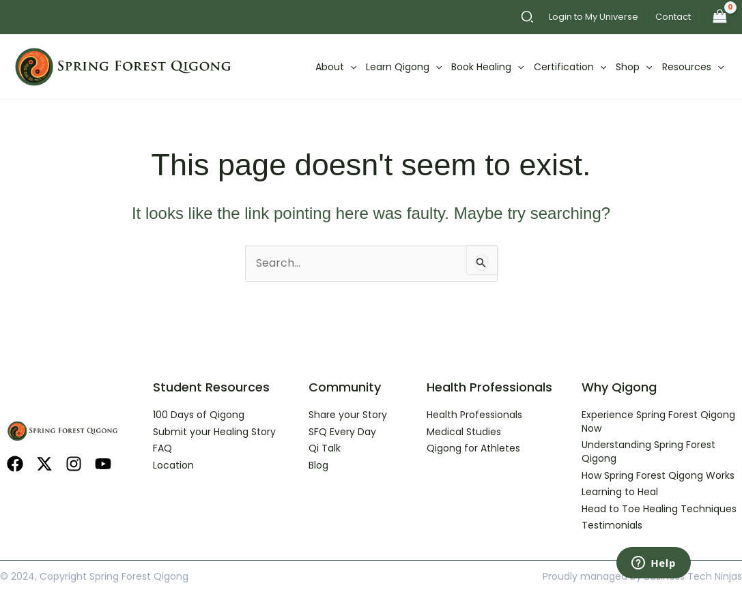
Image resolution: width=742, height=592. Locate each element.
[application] (350, 67)
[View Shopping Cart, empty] (719, 17)
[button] (528, 19)
